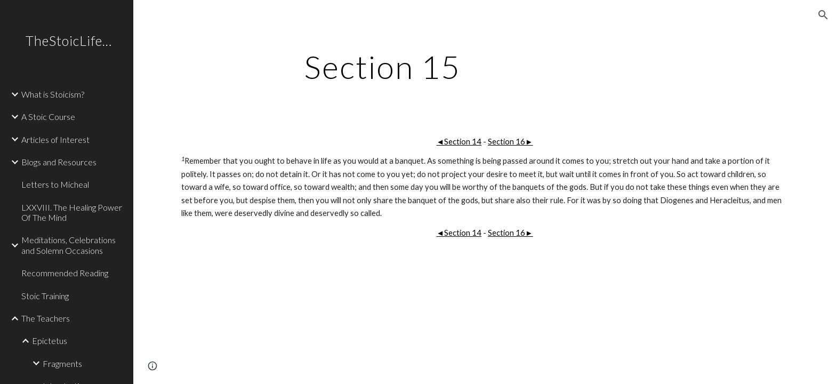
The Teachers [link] (45, 318)
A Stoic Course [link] (48, 116)
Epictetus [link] (49, 340)
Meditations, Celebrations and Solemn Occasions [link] (68, 245)
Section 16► (510, 141)
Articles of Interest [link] (55, 139)
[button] (823, 15)
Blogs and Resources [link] (59, 162)
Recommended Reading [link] (64, 273)
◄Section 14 (458, 141)
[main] (382, 67)
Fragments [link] (62, 363)
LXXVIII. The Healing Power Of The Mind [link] (71, 212)
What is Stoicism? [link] (52, 94)
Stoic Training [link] (45, 296)
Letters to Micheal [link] (55, 184)
